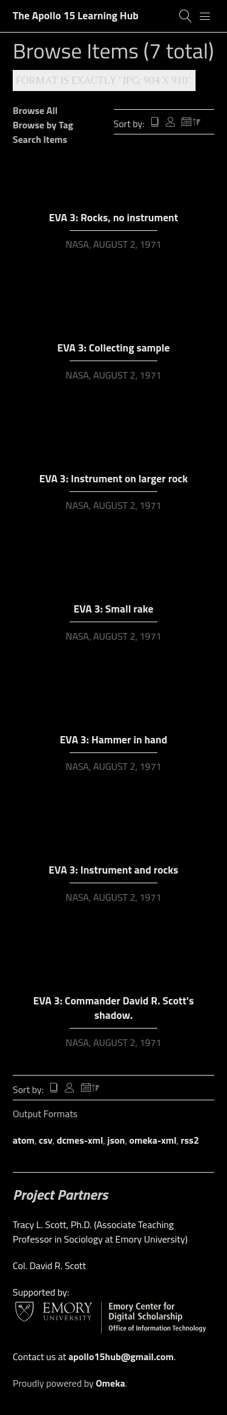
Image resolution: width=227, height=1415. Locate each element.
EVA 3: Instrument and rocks (113, 870)
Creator (171, 123)
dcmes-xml (80, 1140)
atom (24, 1140)
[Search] (186, 16)
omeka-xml (153, 1140)
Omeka (110, 1383)
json (116, 1140)
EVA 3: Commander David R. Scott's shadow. (113, 1008)
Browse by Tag (43, 125)
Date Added (191, 123)
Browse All (35, 110)
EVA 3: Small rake (114, 608)
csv (46, 1140)
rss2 (190, 1140)
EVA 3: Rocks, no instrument (113, 217)
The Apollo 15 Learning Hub (76, 15)
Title (155, 123)
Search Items (40, 139)
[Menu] (205, 16)
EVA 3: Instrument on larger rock (113, 478)
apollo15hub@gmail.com (121, 1356)
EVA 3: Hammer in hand (114, 739)
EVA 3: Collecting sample (114, 347)
